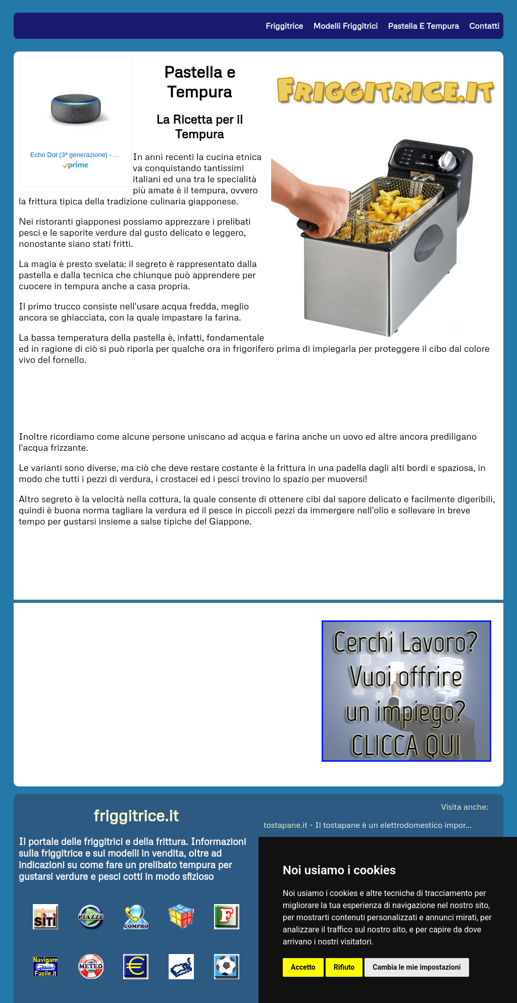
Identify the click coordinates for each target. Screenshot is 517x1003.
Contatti (484, 26)
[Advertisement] (258, 396)
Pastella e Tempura (423, 26)
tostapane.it (285, 825)
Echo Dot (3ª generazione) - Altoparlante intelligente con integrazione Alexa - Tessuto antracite (75, 155)
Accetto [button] (303, 967)
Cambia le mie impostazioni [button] (416, 967)
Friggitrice (284, 26)
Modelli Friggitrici (345, 26)
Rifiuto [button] (344, 967)
